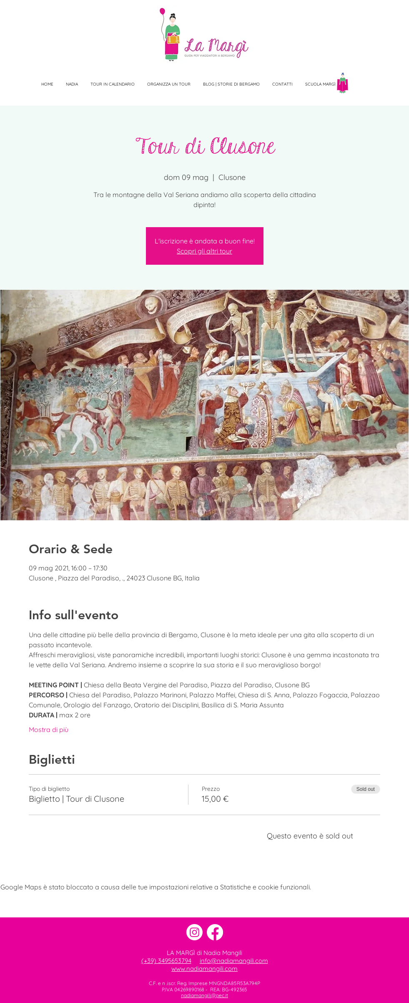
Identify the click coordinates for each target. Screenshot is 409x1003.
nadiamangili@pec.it (204, 995)
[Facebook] (215, 932)
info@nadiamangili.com (234, 961)
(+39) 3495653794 (166, 961)
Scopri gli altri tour (204, 251)
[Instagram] (194, 932)
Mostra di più (48, 729)
